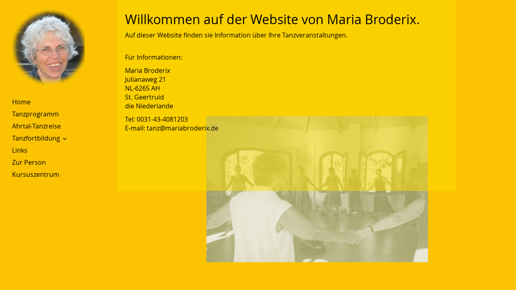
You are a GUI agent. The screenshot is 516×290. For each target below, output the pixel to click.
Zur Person (29, 162)
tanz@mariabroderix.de (182, 128)
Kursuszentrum (35, 174)
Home (21, 101)
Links (19, 150)
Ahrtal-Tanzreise (36, 126)
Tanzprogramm (35, 114)
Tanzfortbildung (36, 138)
